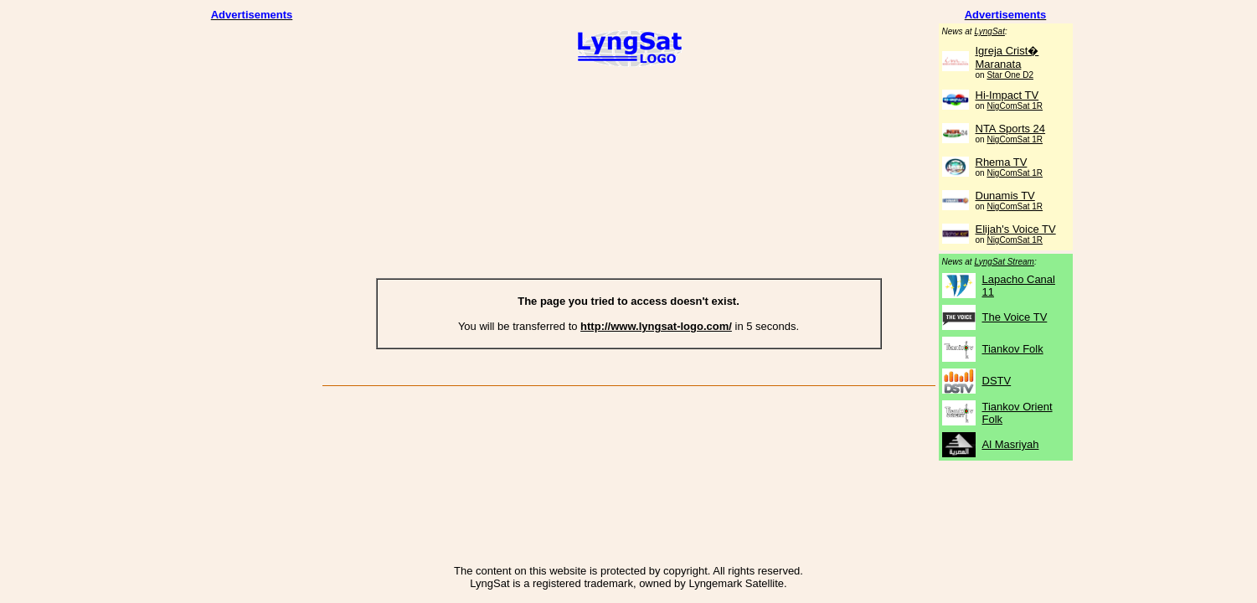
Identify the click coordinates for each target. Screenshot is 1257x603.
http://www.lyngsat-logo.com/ (656, 326)
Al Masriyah (1010, 444)
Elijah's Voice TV (1016, 229)
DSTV (997, 380)
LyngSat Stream (1004, 261)
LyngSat (989, 31)
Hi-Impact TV (1007, 95)
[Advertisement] (252, 274)
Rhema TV (1002, 162)
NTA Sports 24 (1011, 128)
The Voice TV (1015, 317)
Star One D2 (1010, 75)
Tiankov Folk (1012, 349)
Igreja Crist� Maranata (1007, 57)
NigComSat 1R (1015, 106)
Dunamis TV (1005, 195)
